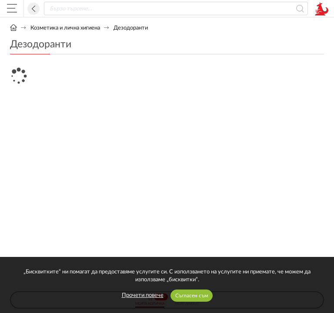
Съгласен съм (191, 295)
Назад (33, 9)
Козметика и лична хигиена (65, 28)
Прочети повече (143, 295)
